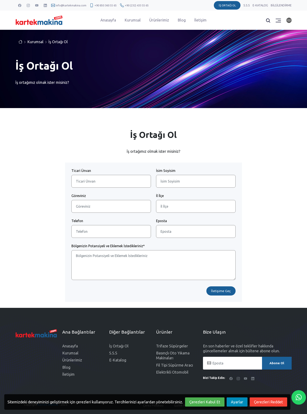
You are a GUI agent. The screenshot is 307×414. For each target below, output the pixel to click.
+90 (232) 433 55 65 (137, 5)
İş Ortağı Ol (58, 42)
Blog (182, 20)
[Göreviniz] (111, 206)
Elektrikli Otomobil (172, 372)
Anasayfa (108, 20)
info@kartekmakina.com (71, 5)
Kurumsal (133, 20)
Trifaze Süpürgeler (172, 346)
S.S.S (247, 5)
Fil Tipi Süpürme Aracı (174, 365)
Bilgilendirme (281, 5)
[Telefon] (111, 231)
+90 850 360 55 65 (105, 5)
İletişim (200, 20)
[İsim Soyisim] (196, 181)
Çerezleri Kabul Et (204, 402)
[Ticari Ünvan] (111, 181)
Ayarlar (237, 402)
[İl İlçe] (196, 206)
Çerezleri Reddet (268, 402)
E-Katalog (261, 5)
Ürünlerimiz (159, 20)
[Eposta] (196, 231)
